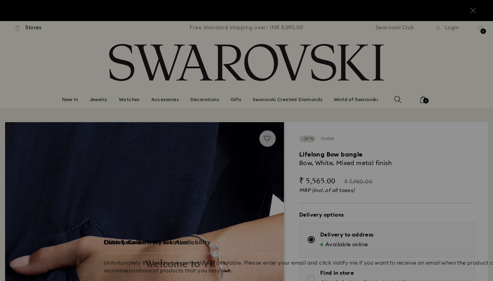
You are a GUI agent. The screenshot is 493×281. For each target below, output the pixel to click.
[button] (375, 94)
